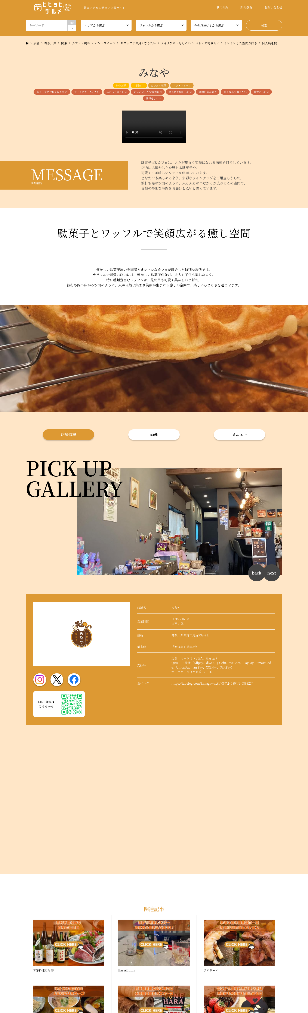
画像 (154, 434)
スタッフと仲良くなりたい (51, 92)
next (271, 573)
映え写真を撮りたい (235, 92)
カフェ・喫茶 (158, 85)
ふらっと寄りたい (116, 92)
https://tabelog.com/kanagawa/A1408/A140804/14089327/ (212, 683)
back (256, 573)
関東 (138, 85)
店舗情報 (68, 434)
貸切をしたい (153, 98)
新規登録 (246, 7)
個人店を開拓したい (180, 92)
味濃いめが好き (208, 92)
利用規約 (222, 7)
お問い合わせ (273, 7)
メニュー (239, 434)
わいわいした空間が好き (148, 92)
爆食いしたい (261, 92)
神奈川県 (121, 85)
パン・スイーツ (182, 85)
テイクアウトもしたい (87, 92)
